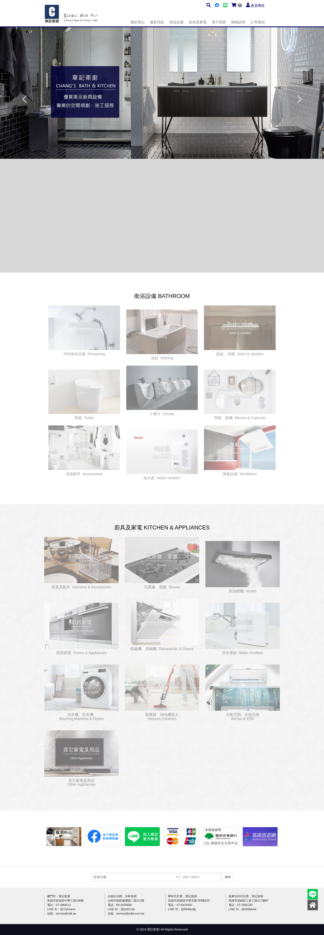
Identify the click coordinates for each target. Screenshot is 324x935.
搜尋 (228, 877)
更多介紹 (84, 326)
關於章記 (138, 22)
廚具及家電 (197, 22)
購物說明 (238, 22)
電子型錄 (219, 22)
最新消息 (157, 22)
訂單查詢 (258, 22)
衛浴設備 (176, 22)
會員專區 (258, 6)
